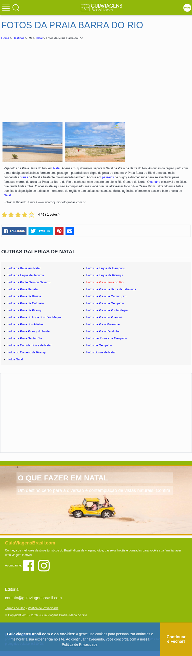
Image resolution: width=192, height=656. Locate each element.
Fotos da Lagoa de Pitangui (104, 275)
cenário (155, 182)
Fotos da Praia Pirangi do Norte (29, 331)
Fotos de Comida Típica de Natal (29, 345)
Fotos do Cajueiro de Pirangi (27, 352)
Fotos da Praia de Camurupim (106, 296)
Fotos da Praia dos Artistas (25, 324)
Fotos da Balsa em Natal (24, 268)
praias (24, 177)
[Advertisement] (46, 79)
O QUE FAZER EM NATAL (63, 478)
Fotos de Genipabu (99, 345)
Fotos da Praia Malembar (103, 324)
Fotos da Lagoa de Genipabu (105, 268)
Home (5, 38)
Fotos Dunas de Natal (100, 352)
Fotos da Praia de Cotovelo (26, 303)
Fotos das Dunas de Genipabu (106, 338)
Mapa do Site (78, 615)
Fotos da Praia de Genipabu (105, 303)
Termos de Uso (15, 608)
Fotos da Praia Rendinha (103, 331)
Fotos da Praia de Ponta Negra (107, 310)
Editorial (12, 589)
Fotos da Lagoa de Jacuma (26, 275)
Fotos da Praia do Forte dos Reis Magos (34, 317)
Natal (39, 38)
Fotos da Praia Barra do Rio (105, 282)
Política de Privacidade (43, 608)
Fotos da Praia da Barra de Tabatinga (111, 289)
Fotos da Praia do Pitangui (104, 317)
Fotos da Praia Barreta (23, 289)
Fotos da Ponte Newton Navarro (29, 282)
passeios (108, 177)
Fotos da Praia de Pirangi (24, 310)
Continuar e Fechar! (176, 639)
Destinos (18, 38)
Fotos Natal (15, 359)
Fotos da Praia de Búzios (24, 296)
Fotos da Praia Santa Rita (25, 338)
